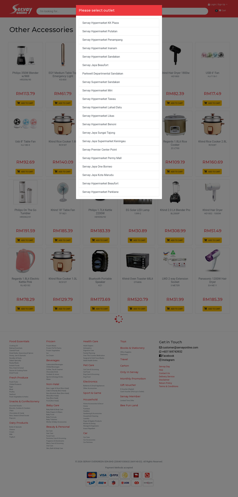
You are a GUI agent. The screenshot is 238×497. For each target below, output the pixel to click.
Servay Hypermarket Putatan (99, 31)
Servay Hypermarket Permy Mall (102, 158)
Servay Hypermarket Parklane (100, 192)
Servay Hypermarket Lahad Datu (102, 107)
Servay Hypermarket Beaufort (100, 183)
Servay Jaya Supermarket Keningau (104, 141)
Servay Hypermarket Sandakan (101, 56)
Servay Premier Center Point (99, 149)
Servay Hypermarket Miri (97, 90)
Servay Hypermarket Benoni (99, 124)
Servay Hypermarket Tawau (99, 99)
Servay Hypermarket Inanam (99, 48)
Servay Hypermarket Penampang (102, 39)
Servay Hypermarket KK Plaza (100, 22)
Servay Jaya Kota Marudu (97, 175)
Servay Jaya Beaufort (95, 65)
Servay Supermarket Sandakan (101, 82)
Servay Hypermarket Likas (98, 115)
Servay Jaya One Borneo (97, 166)
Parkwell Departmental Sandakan (102, 73)
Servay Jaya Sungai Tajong (98, 132)
